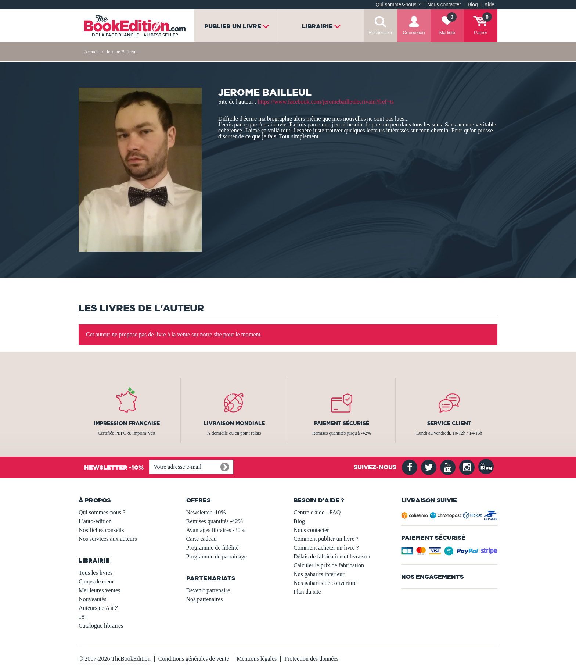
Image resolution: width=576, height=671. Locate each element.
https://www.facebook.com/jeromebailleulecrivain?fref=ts (326, 102)
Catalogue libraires (101, 625)
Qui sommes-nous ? (398, 4)
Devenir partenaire (208, 590)
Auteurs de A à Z (98, 608)
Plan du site (307, 592)
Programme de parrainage (216, 556)
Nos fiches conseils (101, 530)
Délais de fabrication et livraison (332, 556)
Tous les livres (95, 573)
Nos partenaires (204, 599)
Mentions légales (257, 659)
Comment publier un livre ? (326, 539)
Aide (489, 4)
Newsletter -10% (206, 512)
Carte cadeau (201, 539)
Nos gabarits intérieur (319, 574)
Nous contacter (444, 4)
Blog (473, 4)
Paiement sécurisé (341, 423)
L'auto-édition (95, 521)
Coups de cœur (96, 581)
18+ (83, 617)
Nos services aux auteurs (108, 539)
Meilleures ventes (99, 590)
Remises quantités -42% (214, 521)
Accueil (91, 51)
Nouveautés (93, 599)
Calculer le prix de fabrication (329, 565)
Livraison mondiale (234, 423)
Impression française (127, 423)
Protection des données (311, 659)
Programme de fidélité (212, 548)
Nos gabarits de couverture (325, 583)
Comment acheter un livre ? (326, 548)
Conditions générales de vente (193, 659)
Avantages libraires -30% (215, 530)
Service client (449, 423)
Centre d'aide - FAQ (317, 512)
